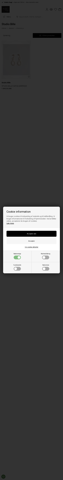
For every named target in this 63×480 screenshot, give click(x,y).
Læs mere (10, 223)
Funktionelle (17, 267)
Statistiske (45, 267)
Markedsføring (45, 256)
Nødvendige (17, 256)
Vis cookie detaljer (31, 247)
